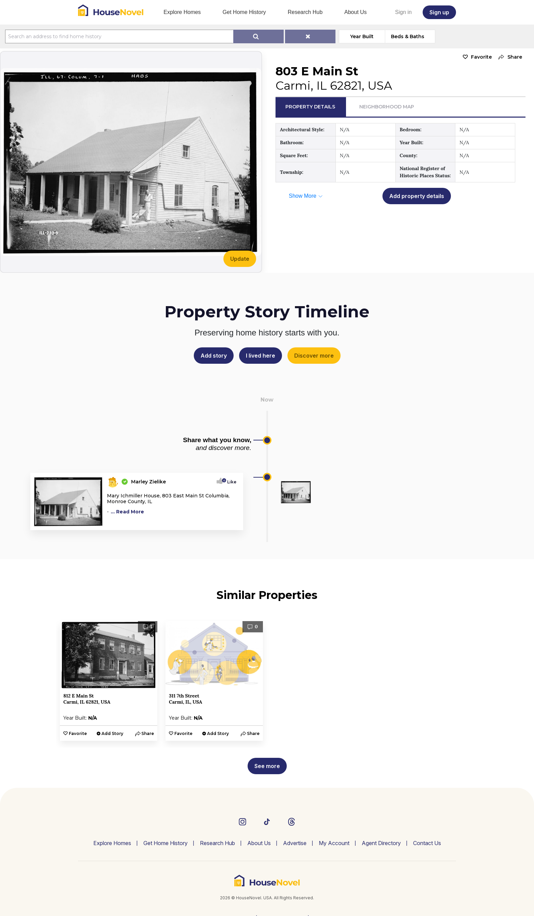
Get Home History (244, 12)
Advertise (295, 843)
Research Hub (305, 12)
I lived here (260, 355)
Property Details (310, 107)
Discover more (314, 355)
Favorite (481, 57)
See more (267, 766)
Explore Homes (182, 12)
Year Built (362, 36)
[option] (108, 681)
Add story (214, 355)
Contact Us (427, 843)
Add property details (416, 196)
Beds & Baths (407, 36)
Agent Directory (381, 843)
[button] (508, 57)
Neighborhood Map (386, 107)
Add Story (112, 733)
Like (229, 481)
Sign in (403, 12)
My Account (334, 843)
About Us (355, 12)
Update (239, 258)
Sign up (439, 12)
